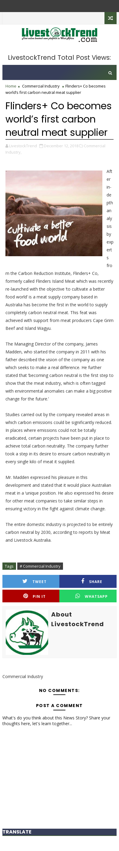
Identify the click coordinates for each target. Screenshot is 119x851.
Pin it (34, 596)
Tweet (34, 581)
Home (10, 86)
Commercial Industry (41, 86)
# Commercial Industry (40, 566)
